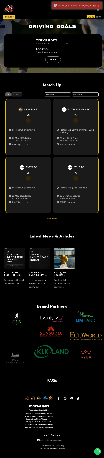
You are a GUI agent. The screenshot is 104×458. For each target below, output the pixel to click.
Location (42, 49)
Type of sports (46, 40)
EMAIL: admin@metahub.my (49, 440)
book (53, 59)
